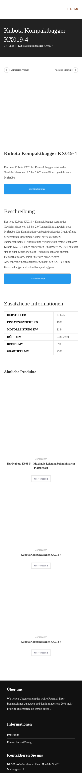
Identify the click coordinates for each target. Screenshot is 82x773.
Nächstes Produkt (63, 69)
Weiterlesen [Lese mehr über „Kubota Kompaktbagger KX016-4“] (41, 496)
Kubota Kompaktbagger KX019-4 (35, 45)
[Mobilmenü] (72, 9)
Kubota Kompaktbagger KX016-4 (41, 485)
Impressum (13, 665)
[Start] (4, 45)
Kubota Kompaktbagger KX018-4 (41, 572)
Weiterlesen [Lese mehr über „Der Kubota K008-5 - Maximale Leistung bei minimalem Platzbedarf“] (41, 409)
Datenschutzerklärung (19, 673)
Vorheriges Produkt (20, 69)
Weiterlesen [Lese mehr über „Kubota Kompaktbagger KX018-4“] (41, 583)
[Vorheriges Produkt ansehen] (7, 70)
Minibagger (41, 389)
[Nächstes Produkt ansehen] (75, 70)
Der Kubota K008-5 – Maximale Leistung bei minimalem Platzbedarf (41, 396)
